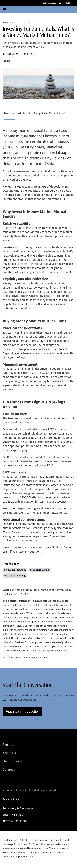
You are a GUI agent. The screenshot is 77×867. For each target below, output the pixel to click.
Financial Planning (40, 569)
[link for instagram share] (13, 778)
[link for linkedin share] (5, 778)
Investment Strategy (15, 569)
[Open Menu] (4, 9)
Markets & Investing (15, 575)
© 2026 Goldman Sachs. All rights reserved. (30, 790)
